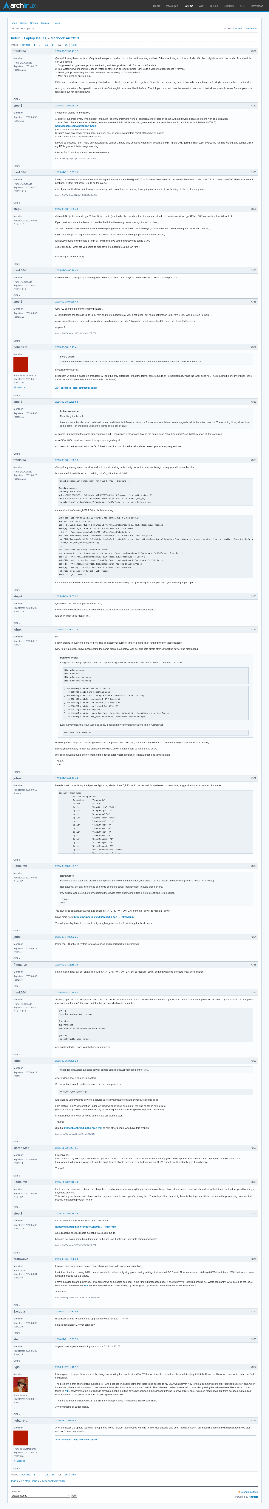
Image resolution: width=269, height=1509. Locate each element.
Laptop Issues (35, 38)
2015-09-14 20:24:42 (66, 992)
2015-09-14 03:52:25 (66, 936)
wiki (67, 1391)
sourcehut (84, 388)
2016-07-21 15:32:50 (66, 1339)
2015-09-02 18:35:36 (66, 172)
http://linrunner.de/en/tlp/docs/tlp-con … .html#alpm (104, 917)
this (86, 1285)
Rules (23, 23)
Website (21, 387)
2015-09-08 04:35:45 (66, 301)
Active (238, 28)
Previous (25, 44)
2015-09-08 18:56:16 (66, 460)
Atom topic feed (249, 1492)
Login (57, 23)
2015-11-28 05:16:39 (66, 1213)
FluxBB (253, 1496)
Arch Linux (20, 5)
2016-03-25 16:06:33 (66, 1259)
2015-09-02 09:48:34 (66, 105)
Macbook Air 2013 (65, 38)
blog (75, 388)
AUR (242, 5)
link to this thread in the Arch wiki (83, 1128)
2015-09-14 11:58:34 (66, 964)
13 (46, 44)
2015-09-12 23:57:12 (66, 629)
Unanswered (250, 28)
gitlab (94, 388)
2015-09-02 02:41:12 (66, 51)
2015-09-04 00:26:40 (66, 270)
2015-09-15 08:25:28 (66, 1060)
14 (53, 44)
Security (229, 5)
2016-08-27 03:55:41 (66, 1420)
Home (156, 5)
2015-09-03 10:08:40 (66, 209)
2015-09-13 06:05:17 (66, 866)
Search (34, 23)
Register (45, 23)
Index (14, 23)
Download (257, 5)
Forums (188, 5)
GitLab (214, 5)
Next (74, 44)
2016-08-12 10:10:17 (66, 1367)
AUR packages (63, 388)
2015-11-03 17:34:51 (66, 1147)
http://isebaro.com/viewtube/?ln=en (75, 126)
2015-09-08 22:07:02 (66, 596)
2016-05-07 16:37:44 (66, 1311)
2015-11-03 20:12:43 (66, 1182)
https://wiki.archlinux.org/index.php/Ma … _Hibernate (86, 1226)
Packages (172, 5)
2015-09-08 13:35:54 (66, 401)
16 (66, 44)
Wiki (201, 5)
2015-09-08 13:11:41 (66, 347)
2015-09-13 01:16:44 (66, 778)
